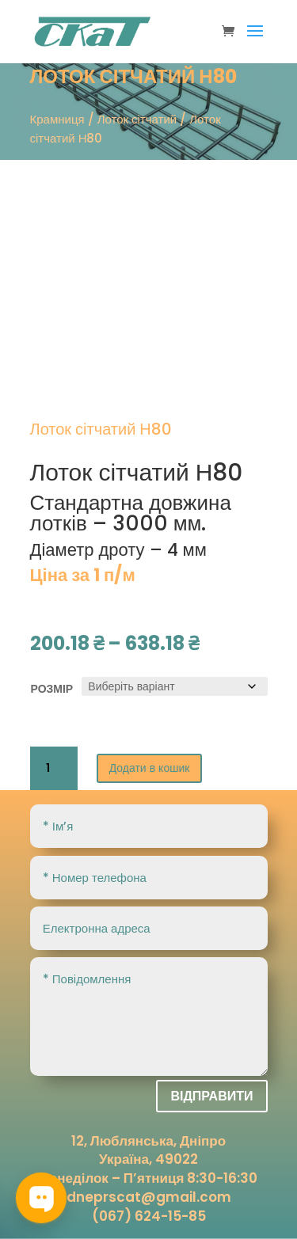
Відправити (211, 1096)
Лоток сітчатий (137, 119)
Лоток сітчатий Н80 (136, 472)
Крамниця (57, 119)
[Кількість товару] (54, 769)
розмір (52, 689)
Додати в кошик (149, 768)
